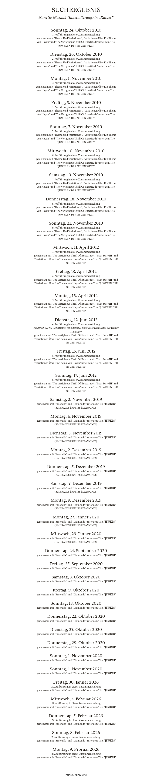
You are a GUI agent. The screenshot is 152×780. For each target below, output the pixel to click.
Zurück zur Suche (76, 774)
